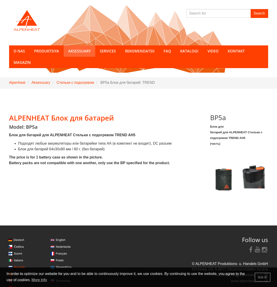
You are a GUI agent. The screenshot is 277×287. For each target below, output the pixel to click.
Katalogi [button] (189, 51)
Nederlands (63, 246)
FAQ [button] (167, 51)
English (60, 240)
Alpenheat (17, 82)
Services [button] (108, 51)
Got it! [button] (262, 277)
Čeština (19, 246)
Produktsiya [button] (46, 51)
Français (61, 253)
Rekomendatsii (140, 51)
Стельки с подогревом (75, 82)
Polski (60, 260)
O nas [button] (19, 51)
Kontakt (236, 51)
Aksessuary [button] (79, 51)
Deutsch (19, 240)
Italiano (18, 260)
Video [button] (213, 51)
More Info (39, 280)
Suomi (18, 253)
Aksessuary (40, 82)
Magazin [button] (22, 62)
